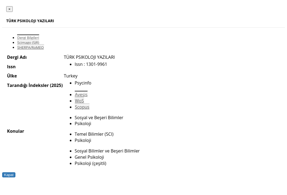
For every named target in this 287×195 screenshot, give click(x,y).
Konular (15, 131)
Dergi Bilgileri (28, 37)
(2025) (56, 85)
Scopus (82, 107)
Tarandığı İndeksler (28, 85)
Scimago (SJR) (28, 42)
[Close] (9, 9)
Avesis (81, 95)
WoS (79, 101)
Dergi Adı (17, 57)
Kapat (9, 175)
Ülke (12, 76)
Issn (11, 67)
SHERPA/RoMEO (30, 47)
